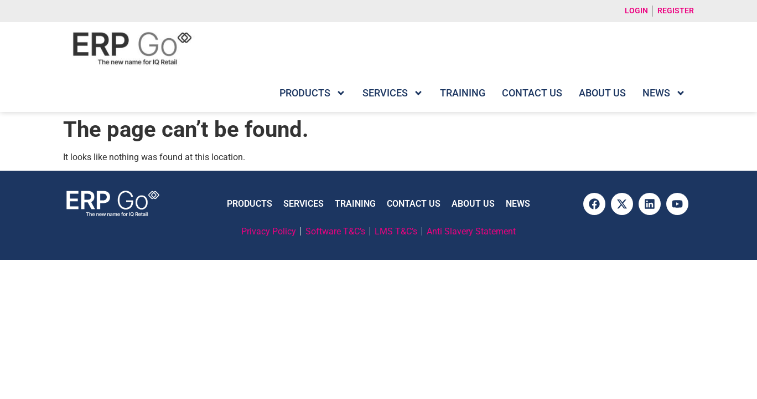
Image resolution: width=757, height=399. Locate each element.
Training (462, 93)
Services (392, 93)
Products (312, 93)
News (664, 93)
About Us (602, 93)
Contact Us (532, 93)
